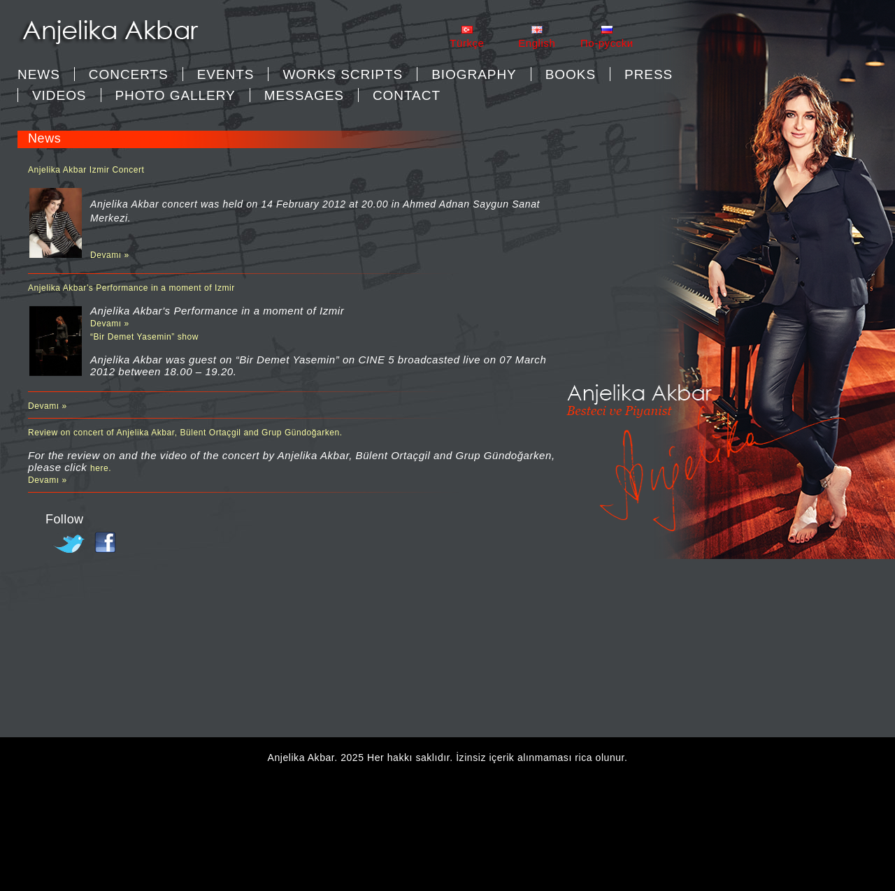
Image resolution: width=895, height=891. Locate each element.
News (38, 74)
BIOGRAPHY (474, 74)
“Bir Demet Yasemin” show (144, 337)
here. (100, 468)
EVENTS (226, 74)
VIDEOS (59, 95)
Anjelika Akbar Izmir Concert (86, 170)
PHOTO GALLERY (175, 95)
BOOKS (570, 74)
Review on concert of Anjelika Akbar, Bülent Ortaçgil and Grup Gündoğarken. (185, 432)
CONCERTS (129, 74)
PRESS (648, 74)
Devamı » (109, 255)
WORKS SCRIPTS (342, 74)
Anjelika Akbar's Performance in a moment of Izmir (131, 288)
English (536, 43)
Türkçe (467, 43)
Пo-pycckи (606, 43)
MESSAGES (304, 95)
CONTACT (407, 95)
